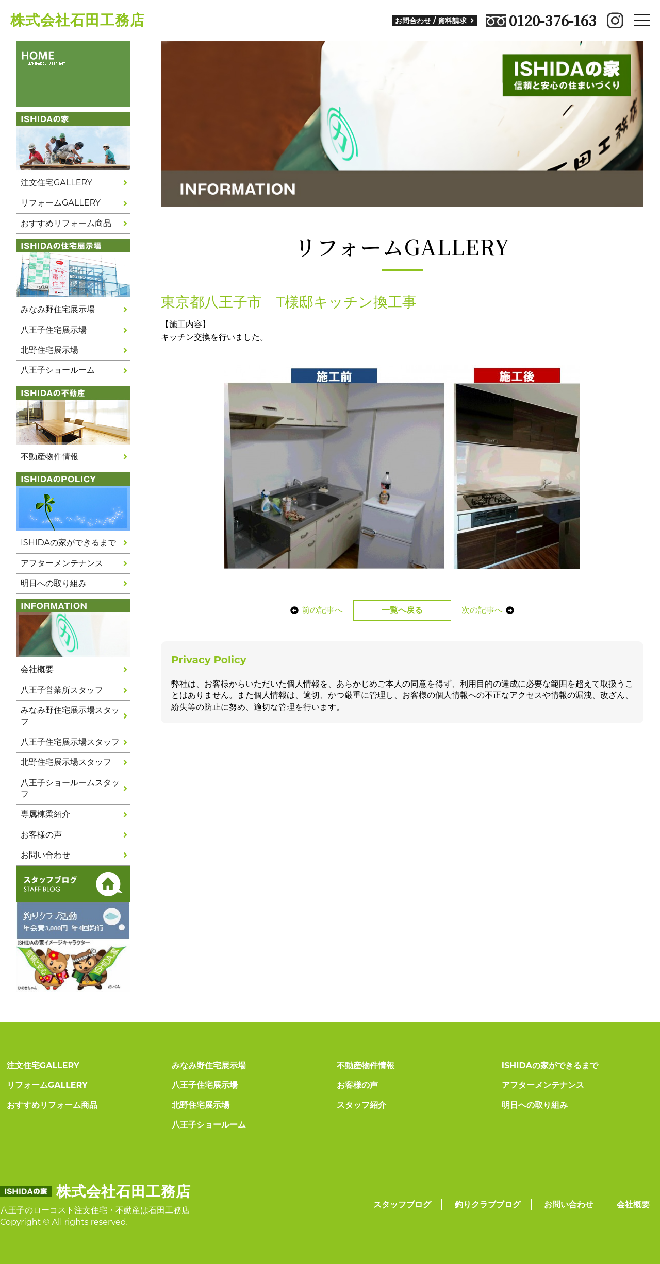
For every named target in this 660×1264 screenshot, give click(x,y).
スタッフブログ (402, 1204)
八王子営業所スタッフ (62, 690)
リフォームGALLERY (61, 203)
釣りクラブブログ (488, 1204)
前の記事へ (313, 610)
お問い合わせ (45, 855)
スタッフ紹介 (361, 1105)
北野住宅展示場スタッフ (66, 762)
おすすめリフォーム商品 (66, 223)
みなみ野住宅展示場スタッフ (70, 715)
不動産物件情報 (49, 457)
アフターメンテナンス (62, 563)
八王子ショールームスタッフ (70, 788)
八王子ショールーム (58, 370)
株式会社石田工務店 (77, 20)
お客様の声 (41, 835)
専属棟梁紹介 (45, 814)
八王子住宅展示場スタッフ (70, 742)
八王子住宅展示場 (54, 330)
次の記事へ (491, 610)
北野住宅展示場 (49, 350)
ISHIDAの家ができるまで (68, 543)
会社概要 (37, 669)
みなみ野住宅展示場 (58, 309)
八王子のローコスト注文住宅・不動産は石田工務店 (95, 1210)
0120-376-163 (541, 20)
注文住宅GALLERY (56, 182)
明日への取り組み (54, 583)
